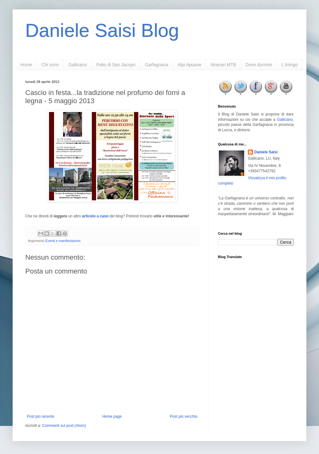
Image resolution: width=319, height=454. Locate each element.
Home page (112, 416)
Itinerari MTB (223, 64)
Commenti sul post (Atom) (64, 425)
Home (26, 64)
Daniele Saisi (266, 152)
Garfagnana (156, 64)
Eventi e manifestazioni (63, 241)
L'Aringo (290, 64)
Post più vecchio (183, 416)
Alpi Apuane (190, 64)
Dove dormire (259, 64)
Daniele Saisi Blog (102, 30)
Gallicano (78, 64)
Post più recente (40, 416)
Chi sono (50, 64)
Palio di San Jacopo (115, 64)
